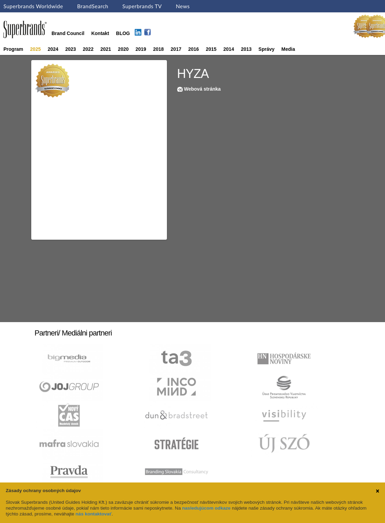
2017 (176, 49)
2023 (70, 49)
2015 (211, 49)
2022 (88, 49)
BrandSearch (92, 6)
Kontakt (100, 33)
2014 (228, 49)
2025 (35, 49)
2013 (246, 49)
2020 (123, 49)
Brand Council (68, 33)
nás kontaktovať (94, 513)
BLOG (123, 33)
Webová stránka (202, 89)
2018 (158, 49)
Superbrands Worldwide (33, 6)
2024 (53, 49)
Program (13, 49)
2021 (105, 49)
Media (288, 49)
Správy (267, 49)
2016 (193, 49)
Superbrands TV (142, 6)
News (183, 6)
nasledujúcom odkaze (206, 508)
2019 (141, 49)
